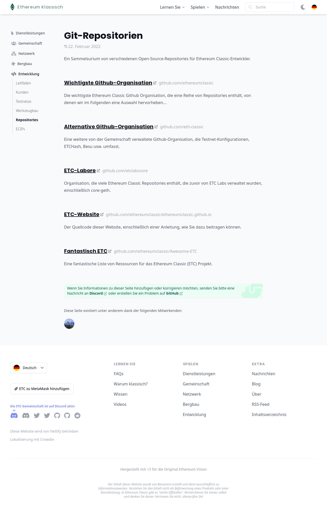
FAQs (118, 373)
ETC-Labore (82, 170)
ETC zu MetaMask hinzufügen (42, 388)
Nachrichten (227, 7)
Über (256, 394)
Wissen (120, 394)
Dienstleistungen (199, 373)
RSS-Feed (261, 404)
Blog (256, 384)
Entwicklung (194, 414)
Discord (98, 293)
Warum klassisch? (130, 384)
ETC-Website (83, 214)
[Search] (269, 7)
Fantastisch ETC (87, 251)
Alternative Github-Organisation (111, 126)
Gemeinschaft (196, 384)
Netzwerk (192, 394)
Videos (120, 404)
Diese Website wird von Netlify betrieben (44, 431)
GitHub (174, 293)
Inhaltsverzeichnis (269, 414)
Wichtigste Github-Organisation (110, 82)
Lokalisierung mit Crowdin (32, 439)
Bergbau (191, 404)
